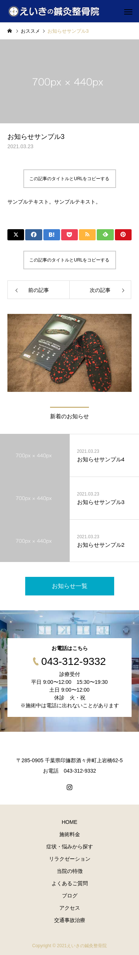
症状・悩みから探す (69, 847)
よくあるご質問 (70, 883)
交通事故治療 (69, 920)
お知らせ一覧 (69, 586)
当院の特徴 (70, 871)
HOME (69, 822)
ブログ (69, 896)
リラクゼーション (69, 859)
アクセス (69, 908)
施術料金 (69, 834)
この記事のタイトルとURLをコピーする (69, 178)
